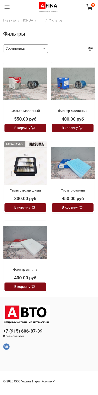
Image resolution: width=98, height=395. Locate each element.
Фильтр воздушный (25, 190)
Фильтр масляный (25, 111)
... (41, 20)
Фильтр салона (73, 190)
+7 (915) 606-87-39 (22, 331)
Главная (9, 20)
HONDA (27, 20)
